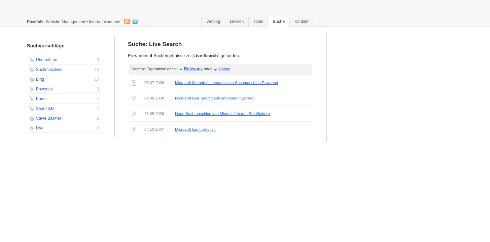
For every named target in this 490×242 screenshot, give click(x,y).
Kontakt (301, 21)
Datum (224, 69)
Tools (258, 21)
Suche (279, 21)
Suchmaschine (64, 70)
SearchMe (64, 109)
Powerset (64, 89)
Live (64, 128)
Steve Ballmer (64, 118)
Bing (64, 79)
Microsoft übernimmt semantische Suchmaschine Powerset (226, 82)
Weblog (213, 21)
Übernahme (64, 60)
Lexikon (237, 21)
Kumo (64, 99)
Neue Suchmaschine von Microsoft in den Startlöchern (222, 113)
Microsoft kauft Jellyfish (195, 129)
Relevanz (193, 68)
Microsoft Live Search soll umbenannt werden (214, 98)
